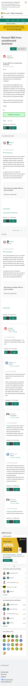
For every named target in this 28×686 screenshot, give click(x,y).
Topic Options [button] (21, 49)
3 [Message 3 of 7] (8, 348)
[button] (13, 48)
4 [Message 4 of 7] (9, 400)
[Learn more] (7, 560)
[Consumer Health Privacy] (14, 681)
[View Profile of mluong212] (9, 56)
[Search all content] (16, 23)
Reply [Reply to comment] (13, 221)
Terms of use (3, 674)
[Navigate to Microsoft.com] (5, 13)
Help (18, 20)
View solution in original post (10, 212)
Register (7, 20)
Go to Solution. (16, 114)
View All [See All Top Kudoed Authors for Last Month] (5, 626)
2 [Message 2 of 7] (7, 217)
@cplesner (9, 425)
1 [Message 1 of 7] (7, 124)
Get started (18, 29)
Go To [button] (23, 20)
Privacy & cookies (4, 672)
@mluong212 (9, 152)
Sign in (13, 20)
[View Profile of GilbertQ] (11, 142)
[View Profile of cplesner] (11, 362)
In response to (12, 331)
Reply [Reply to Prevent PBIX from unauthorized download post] (13, 127)
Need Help (9, 120)
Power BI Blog (6, 208)
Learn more (4, 8)
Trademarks (3, 676)
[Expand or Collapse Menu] (2, 17)
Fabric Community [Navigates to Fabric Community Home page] (16, 13)
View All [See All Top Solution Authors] (5, 595)
